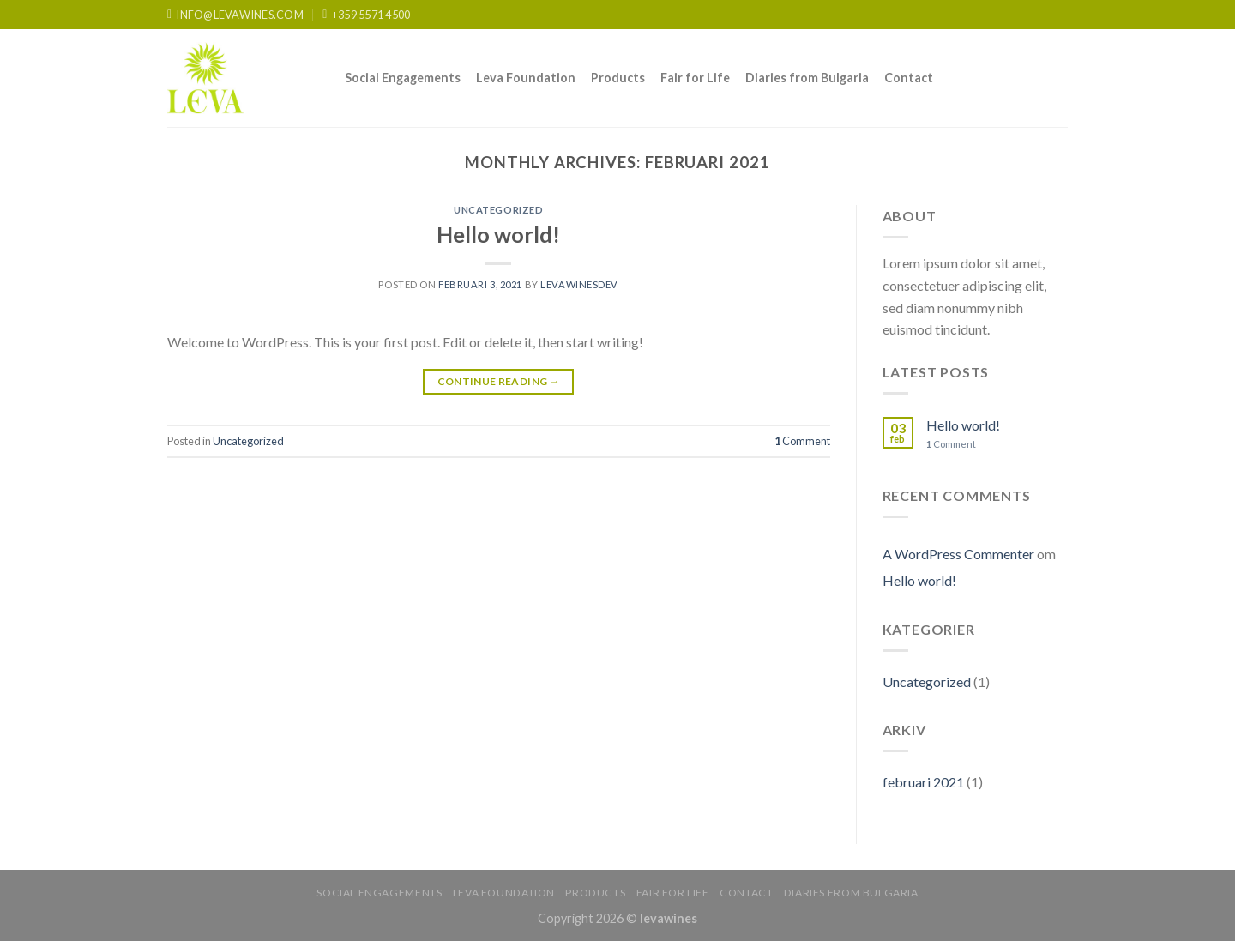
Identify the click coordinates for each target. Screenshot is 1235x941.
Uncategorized (498, 209)
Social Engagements (403, 77)
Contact (908, 77)
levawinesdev (579, 284)
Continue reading (499, 381)
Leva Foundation (525, 77)
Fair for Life (695, 77)
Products (618, 77)
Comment (802, 441)
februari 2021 (923, 782)
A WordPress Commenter (958, 554)
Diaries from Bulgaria (807, 77)
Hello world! (498, 234)
